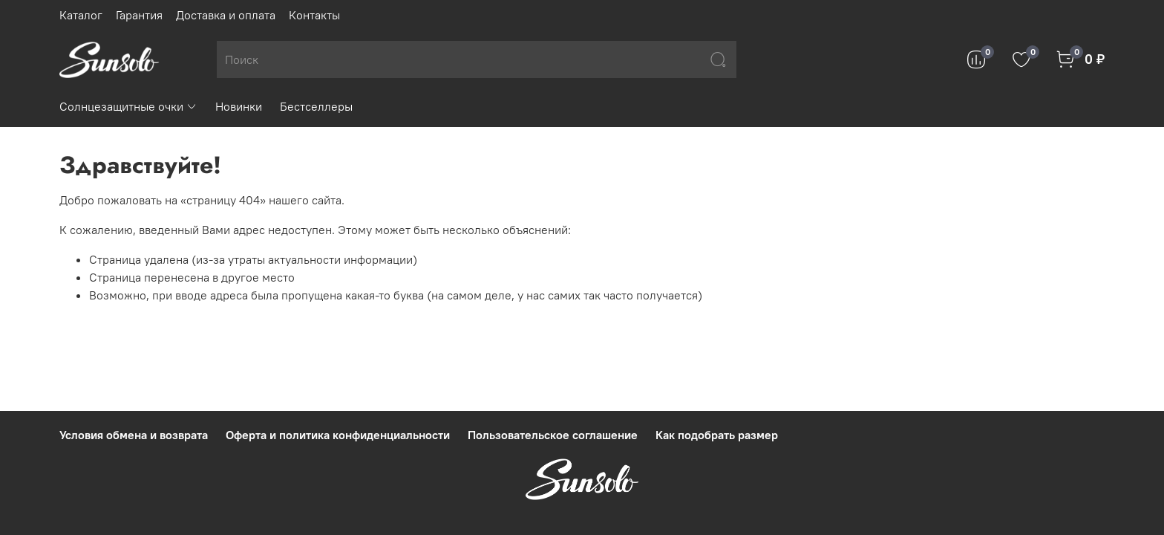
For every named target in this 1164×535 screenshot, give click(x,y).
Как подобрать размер (716, 434)
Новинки (238, 106)
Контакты (314, 14)
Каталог (80, 14)
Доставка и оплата (225, 14)
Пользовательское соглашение (553, 434)
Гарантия (139, 14)
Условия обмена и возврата (133, 434)
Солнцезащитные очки (128, 106)
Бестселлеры (316, 106)
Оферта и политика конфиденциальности (338, 434)
